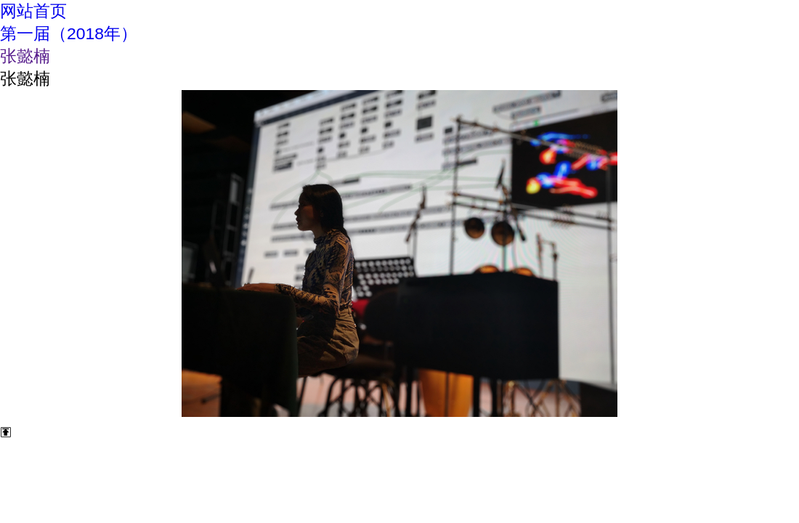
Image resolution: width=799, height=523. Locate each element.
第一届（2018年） (68, 33)
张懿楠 (25, 55)
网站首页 (33, 10)
